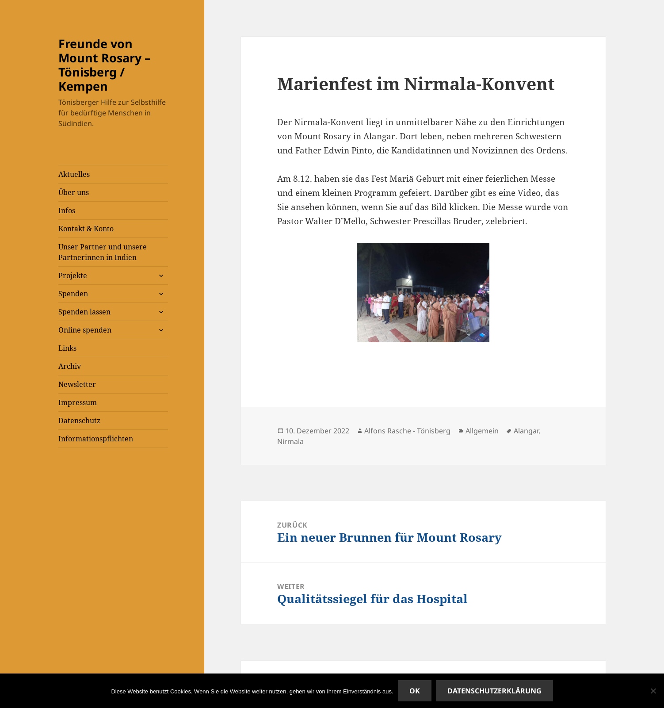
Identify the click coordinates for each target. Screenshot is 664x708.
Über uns (73, 192)
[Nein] (653, 690)
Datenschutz (79, 420)
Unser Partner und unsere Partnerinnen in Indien (102, 252)
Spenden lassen (84, 312)
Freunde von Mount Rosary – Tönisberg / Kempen (104, 64)
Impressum (77, 402)
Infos (66, 210)
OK (414, 691)
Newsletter (77, 384)
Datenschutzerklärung (494, 691)
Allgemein (482, 431)
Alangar (526, 431)
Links (67, 348)
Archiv (69, 366)
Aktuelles (74, 174)
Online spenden (84, 330)
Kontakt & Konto (86, 228)
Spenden (73, 294)
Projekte (72, 275)
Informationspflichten (95, 439)
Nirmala (290, 441)
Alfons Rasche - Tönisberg (407, 431)
